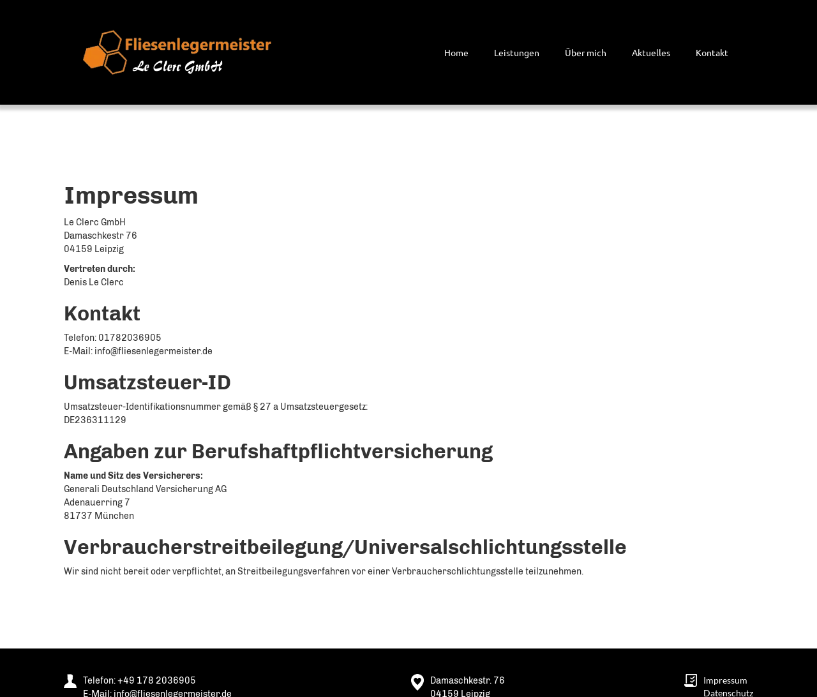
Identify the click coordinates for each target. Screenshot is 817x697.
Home (456, 52)
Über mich (585, 52)
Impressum (725, 680)
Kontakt (712, 52)
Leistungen (516, 52)
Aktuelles (651, 52)
